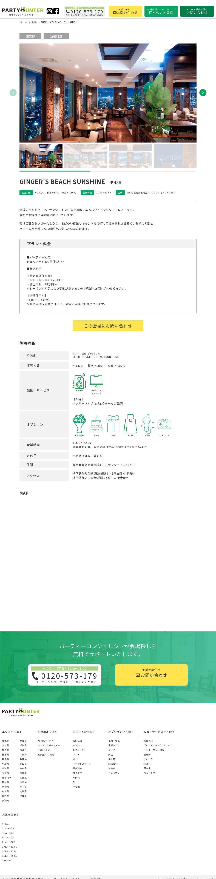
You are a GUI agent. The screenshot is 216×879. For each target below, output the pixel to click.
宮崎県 (23, 791)
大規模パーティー (46, 740)
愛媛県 (23, 740)
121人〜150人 (9, 851)
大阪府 (23, 754)
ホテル (76, 745)
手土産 (111, 759)
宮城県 (5, 745)
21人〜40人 (8, 828)
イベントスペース (82, 763)
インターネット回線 (154, 749)
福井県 (5, 795)
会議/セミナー (45, 749)
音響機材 (148, 740)
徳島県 (23, 777)
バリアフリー (150, 772)
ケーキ (111, 749)
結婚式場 (77, 740)
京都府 (23, 749)
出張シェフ (114, 745)
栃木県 (5, 754)
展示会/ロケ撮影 (46, 754)
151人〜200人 (9, 855)
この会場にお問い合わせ (108, 326)
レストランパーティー (49, 745)
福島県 (5, 749)
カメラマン (114, 772)
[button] (202, 92)
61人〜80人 (8, 837)
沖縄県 (23, 795)
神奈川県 (6, 777)
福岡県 (23, 782)
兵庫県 (23, 759)
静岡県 (5, 782)
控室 (146, 763)
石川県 (5, 791)
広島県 (23, 772)
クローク (148, 759)
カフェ (76, 754)
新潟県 (5, 786)
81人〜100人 (9, 841)
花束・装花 (114, 740)
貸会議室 (77, 768)
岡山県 (23, 763)
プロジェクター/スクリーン (158, 745)
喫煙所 (147, 754)
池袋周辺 (56, 36)
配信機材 (112, 763)
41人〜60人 (8, 832)
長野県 (5, 800)
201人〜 (6, 860)
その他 (76, 786)
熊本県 (23, 786)
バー (75, 759)
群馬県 (5, 759)
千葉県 (5, 768)
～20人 (5, 823)
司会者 (111, 768)
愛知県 (23, 745)
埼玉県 (5, 763)
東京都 (30, 36)
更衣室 (147, 768)
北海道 (5, 740)
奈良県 (23, 768)
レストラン (78, 749)
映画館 (76, 777)
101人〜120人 (9, 846)
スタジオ (77, 772)
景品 (110, 754)
